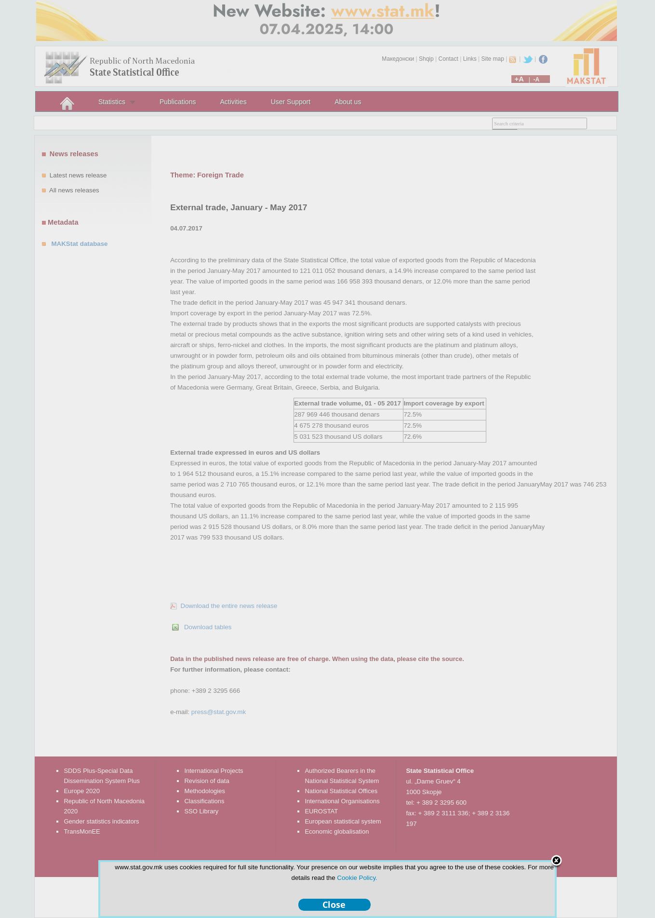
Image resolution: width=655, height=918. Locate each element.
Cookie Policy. (357, 877)
